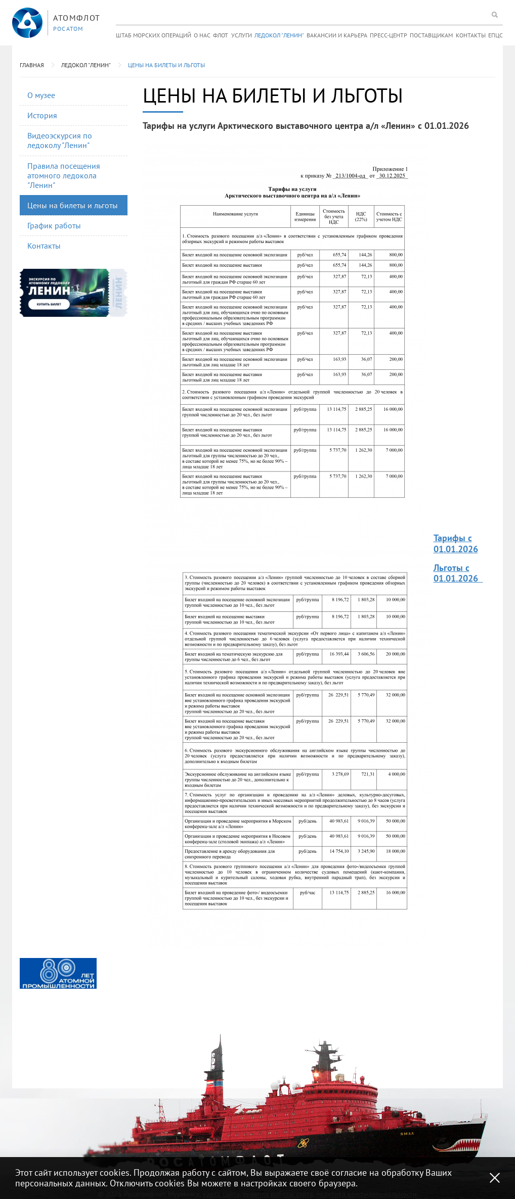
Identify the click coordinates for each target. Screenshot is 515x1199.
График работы (54, 225)
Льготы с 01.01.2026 (457, 573)
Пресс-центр (388, 35)
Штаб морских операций (153, 35)
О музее (41, 95)
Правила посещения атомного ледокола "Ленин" (63, 175)
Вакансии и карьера (337, 35)
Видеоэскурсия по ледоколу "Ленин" (59, 140)
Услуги (241, 35)
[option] (58, 973)
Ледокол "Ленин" (279, 35)
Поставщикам (431, 35)
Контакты (471, 35)
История (42, 115)
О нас (202, 35)
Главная (32, 65)
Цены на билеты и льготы (166, 65)
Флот (220, 35)
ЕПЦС (495, 35)
